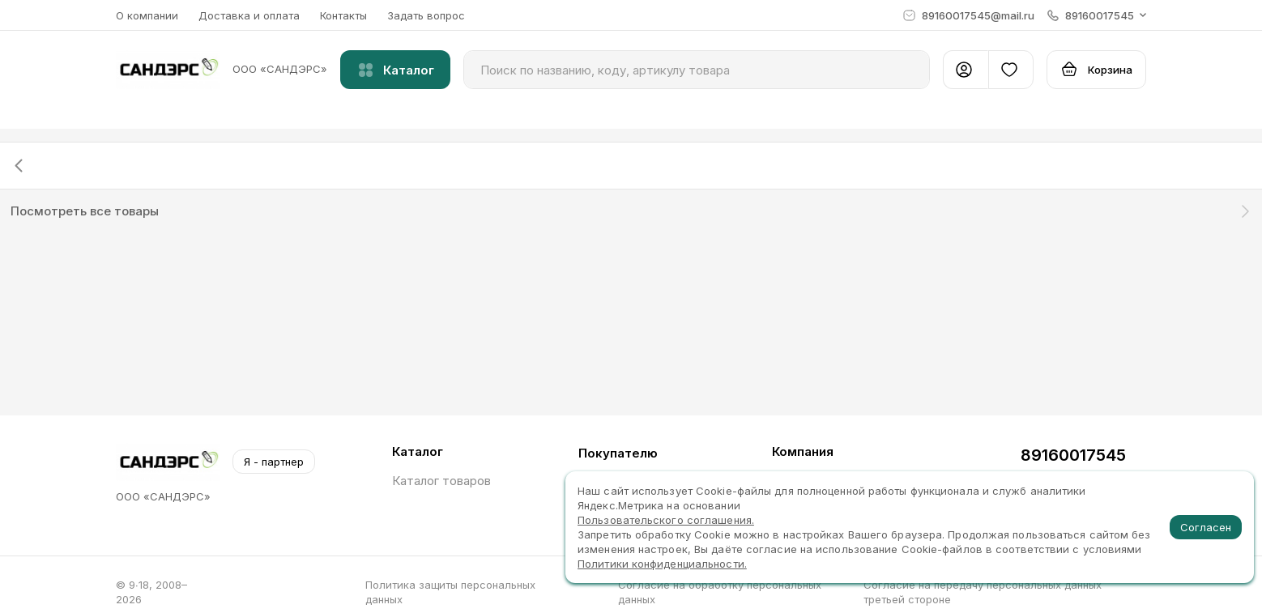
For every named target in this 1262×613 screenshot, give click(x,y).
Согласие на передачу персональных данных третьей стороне (982, 592)
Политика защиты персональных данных (450, 592)
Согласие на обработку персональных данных (719, 592)
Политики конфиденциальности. (662, 563)
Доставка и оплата (249, 15)
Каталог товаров (441, 480)
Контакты (343, 15)
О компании (147, 15)
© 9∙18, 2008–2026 (151, 592)
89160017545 (1073, 455)
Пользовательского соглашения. (666, 519)
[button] (1096, 15)
